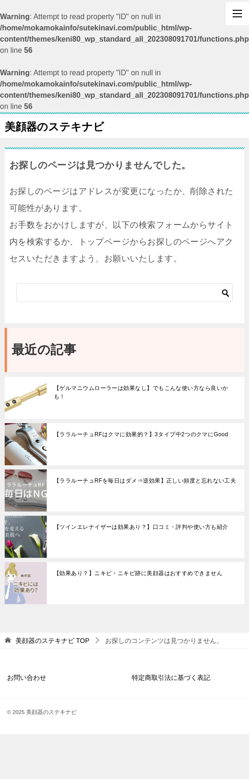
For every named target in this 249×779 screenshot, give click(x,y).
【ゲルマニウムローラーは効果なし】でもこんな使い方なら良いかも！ (141, 392)
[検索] (124, 292)
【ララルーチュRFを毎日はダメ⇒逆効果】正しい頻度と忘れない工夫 (145, 480)
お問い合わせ (26, 677)
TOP (52, 640)
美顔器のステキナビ (54, 126)
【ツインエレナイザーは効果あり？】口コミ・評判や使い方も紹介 (141, 527)
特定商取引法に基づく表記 (171, 677)
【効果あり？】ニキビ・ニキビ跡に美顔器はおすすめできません (138, 573)
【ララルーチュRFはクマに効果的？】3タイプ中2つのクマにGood (141, 434)
